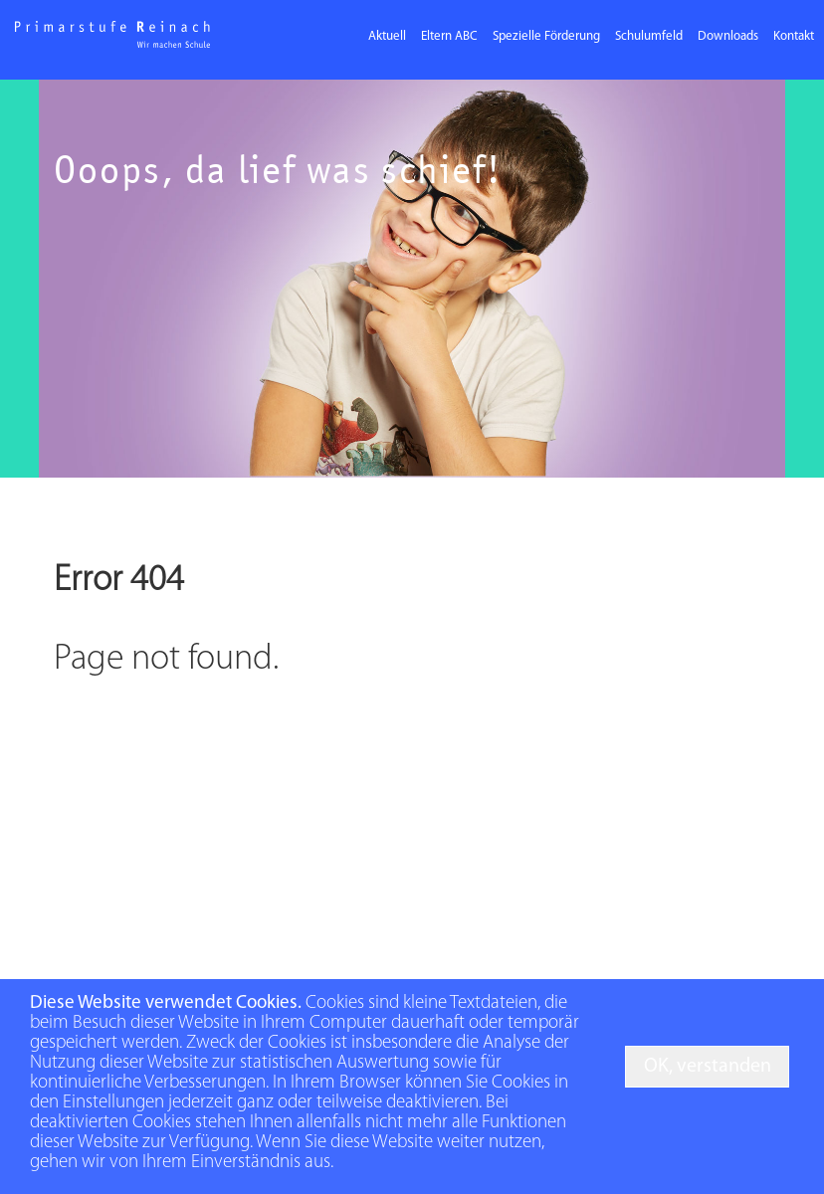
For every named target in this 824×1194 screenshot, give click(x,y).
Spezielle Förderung (546, 36)
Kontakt (793, 36)
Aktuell (387, 36)
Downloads (728, 36)
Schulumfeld (649, 36)
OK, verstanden (707, 1067)
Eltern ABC (449, 36)
